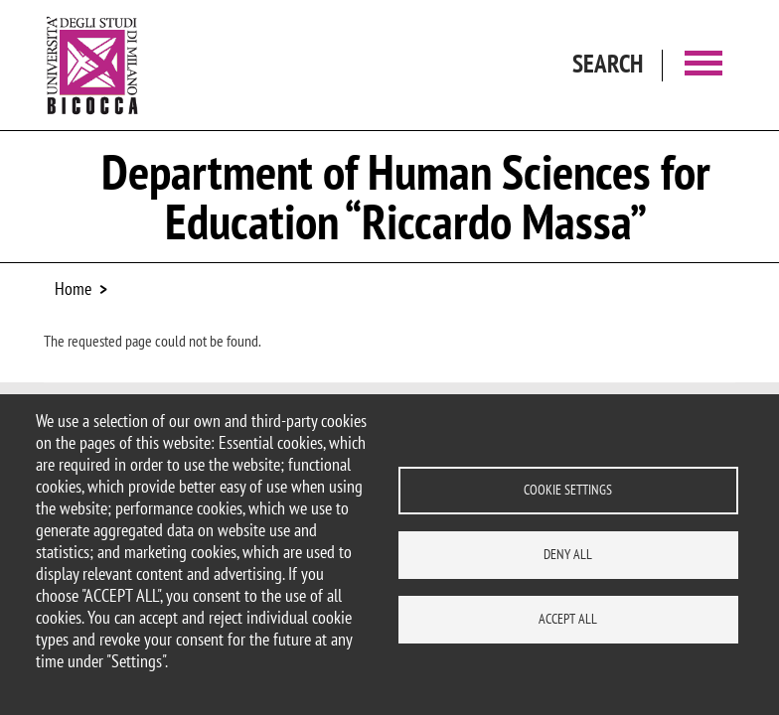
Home (73, 288)
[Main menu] (703, 65)
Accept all (568, 619)
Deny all (568, 554)
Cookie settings (568, 490)
